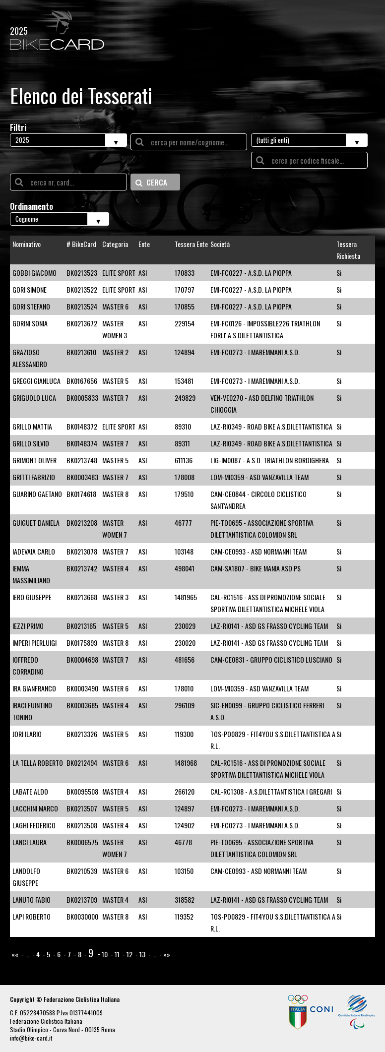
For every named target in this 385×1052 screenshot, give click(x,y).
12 (129, 954)
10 (105, 954)
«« (14, 954)
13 (142, 954)
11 (117, 954)
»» (166, 954)
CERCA (151, 182)
